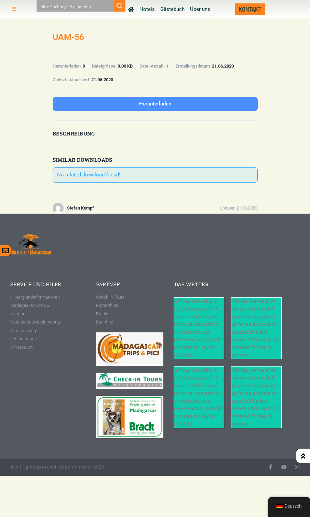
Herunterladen (155, 104)
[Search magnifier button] (119, 6)
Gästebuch (172, 9)
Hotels (147, 9)
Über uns (200, 9)
